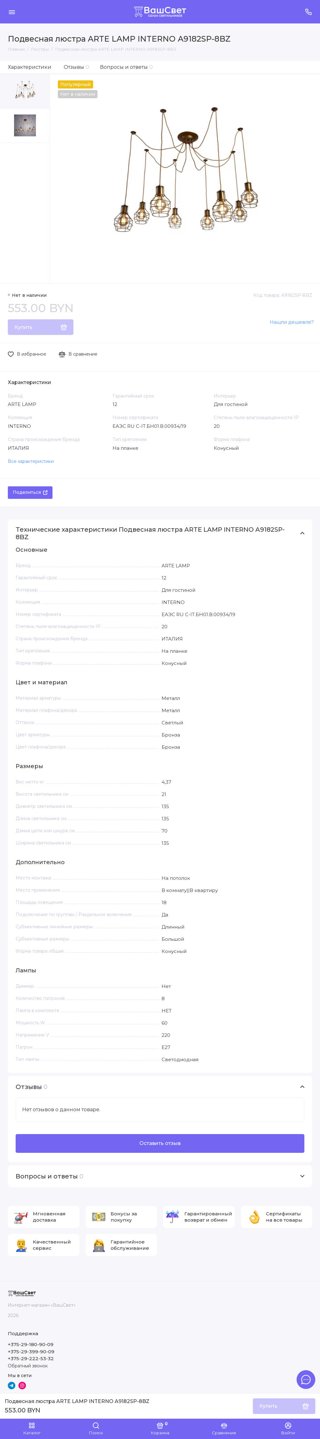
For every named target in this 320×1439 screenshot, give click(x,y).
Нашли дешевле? (292, 322)
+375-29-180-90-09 (30, 1344)
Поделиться (30, 492)
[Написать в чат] (306, 1379)
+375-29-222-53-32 (31, 1358)
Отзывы (76, 67)
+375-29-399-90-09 (31, 1352)
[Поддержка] (308, 11)
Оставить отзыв (160, 1143)
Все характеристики (31, 461)
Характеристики (29, 67)
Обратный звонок (28, 1366)
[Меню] (11, 11)
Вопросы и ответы (126, 67)
